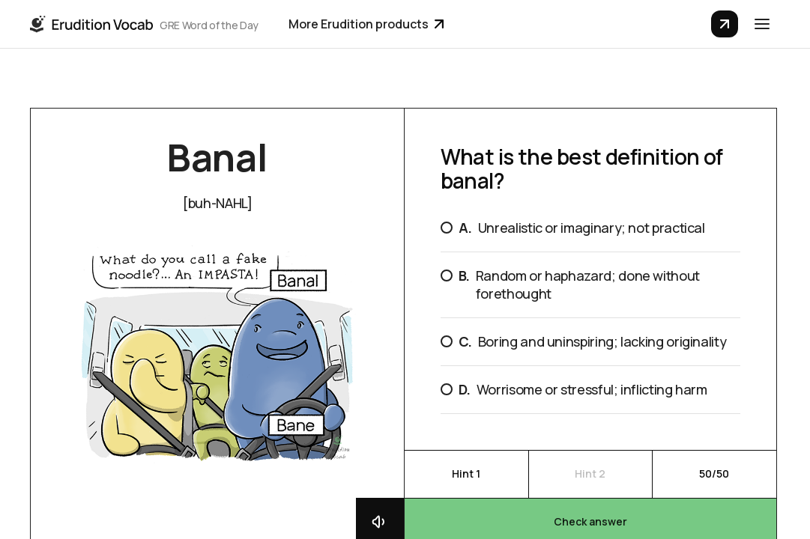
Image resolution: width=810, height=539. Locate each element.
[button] (762, 24)
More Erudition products (366, 24)
